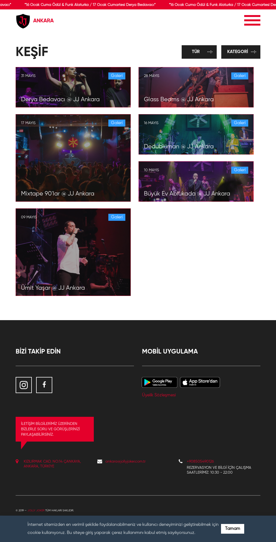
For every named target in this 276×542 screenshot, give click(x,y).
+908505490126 (200, 461)
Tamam (232, 529)
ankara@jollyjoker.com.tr (125, 461)
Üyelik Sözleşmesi (159, 395)
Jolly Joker (35, 510)
